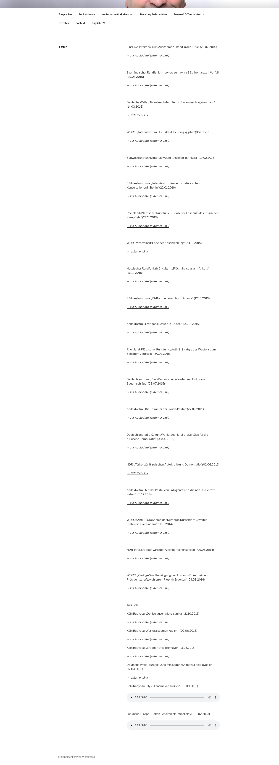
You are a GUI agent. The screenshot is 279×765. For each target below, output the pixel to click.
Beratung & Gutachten (153, 14)
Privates (64, 22)
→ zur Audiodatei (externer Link (147, 622)
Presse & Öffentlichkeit (189, 14)
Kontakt (80, 22)
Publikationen (86, 14)
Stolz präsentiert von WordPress (76, 756)
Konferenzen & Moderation (117, 14)
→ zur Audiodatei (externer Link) (148, 447)
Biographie (65, 14)
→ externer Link (137, 677)
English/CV (98, 22)
